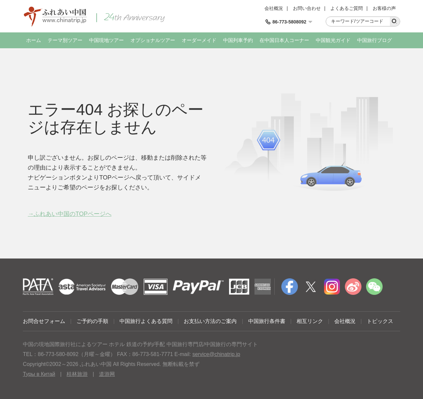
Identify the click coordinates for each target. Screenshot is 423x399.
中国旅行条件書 (266, 321)
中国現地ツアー (106, 40)
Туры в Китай (39, 374)
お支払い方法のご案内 (210, 321)
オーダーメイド (199, 40)
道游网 (107, 374)
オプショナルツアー (152, 40)
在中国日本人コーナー (284, 40)
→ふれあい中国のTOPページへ (70, 214)
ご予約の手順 (92, 321)
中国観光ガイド (333, 40)
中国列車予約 (238, 40)
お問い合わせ (307, 8)
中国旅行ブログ (374, 40)
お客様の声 (384, 8)
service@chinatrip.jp (216, 354)
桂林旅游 (77, 374)
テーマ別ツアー (65, 40)
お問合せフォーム (44, 321)
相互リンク (310, 321)
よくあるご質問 (346, 8)
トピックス (380, 321)
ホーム (33, 40)
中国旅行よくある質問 (145, 321)
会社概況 (273, 8)
